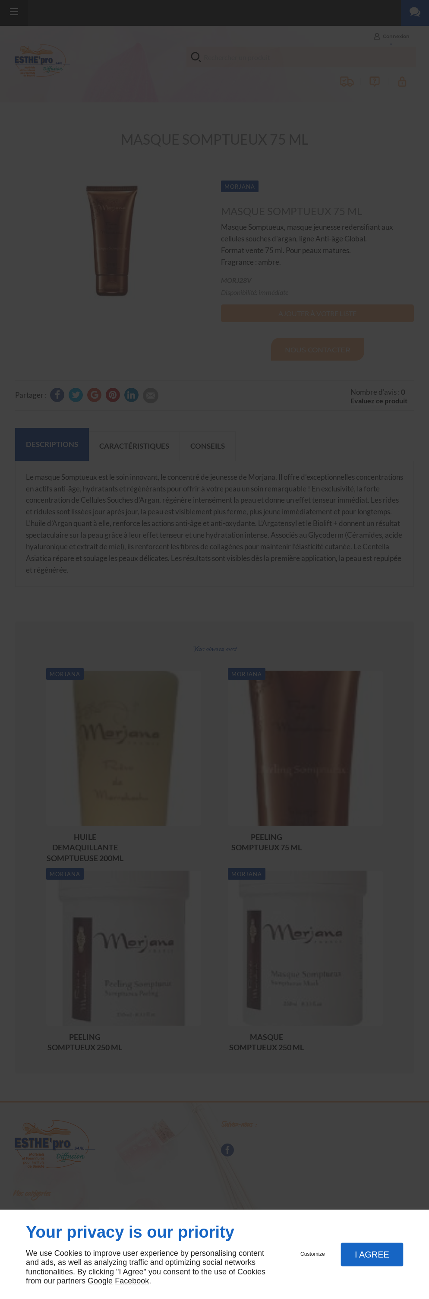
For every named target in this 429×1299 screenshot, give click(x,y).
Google (100, 1281)
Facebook (132, 1281)
